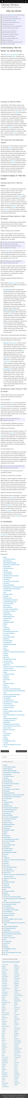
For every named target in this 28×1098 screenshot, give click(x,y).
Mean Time (6, 657)
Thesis (15, 1079)
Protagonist (4, 1060)
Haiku (15, 1016)
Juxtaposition (17, 1028)
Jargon (3, 1028)
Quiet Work (6, 638)
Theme (3, 1079)
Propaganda (5, 1059)
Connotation (5, 993)
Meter (3, 1035)
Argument (16, 981)
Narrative (16, 1038)
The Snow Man (7, 590)
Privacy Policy (12, 1097)
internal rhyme (6, 361)
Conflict (16, 992)
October (5, 709)
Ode (3, 1041)
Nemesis (4, 1040)
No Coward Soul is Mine (9, 696)
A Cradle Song (7, 733)
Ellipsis (16, 1002)
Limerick (4, 1029)
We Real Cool (6, 605)
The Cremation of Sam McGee (11, 581)
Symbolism (14, 310)
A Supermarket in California (10, 599)
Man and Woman (7, 607)
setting (10, 127)
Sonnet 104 (6, 687)
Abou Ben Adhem (8, 594)
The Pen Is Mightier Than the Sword (12, 711)
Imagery (4, 1023)
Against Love (6, 664)
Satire (3, 1067)
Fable (3, 1011)
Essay (3, 1005)
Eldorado (5, 739)
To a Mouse (6, 579)
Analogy (4, 971)
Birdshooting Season (8, 616)
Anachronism (5, 969)
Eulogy (3, 1007)
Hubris (3, 1019)
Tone (3, 1081)
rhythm (13, 207)
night (14, 20)
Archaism (16, 980)
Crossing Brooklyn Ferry (9, 601)
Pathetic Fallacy (18, 1048)
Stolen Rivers (6, 629)
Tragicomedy (5, 1083)
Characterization (6, 988)
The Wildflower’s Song (9, 740)
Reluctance (6, 620)
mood (23, 110)
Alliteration (6, 343)
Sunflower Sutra (7, 598)
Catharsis (16, 987)
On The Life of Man (8, 603)
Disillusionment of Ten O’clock (11, 724)
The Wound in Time (8, 663)
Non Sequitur (17, 1040)
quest (18, 516)
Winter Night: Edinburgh (9, 562)
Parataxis (16, 1047)
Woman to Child (7, 614)
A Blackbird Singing (8, 622)
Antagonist (4, 975)
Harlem (13, 162)
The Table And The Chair (9, 659)
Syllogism (16, 1072)
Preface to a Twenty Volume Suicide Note (14, 651)
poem (13, 56)
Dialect (3, 997)
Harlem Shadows (7, 573)
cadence (6, 209)
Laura (4, 648)
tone (23, 350)
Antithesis (16, 976)
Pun (15, 1060)
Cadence (16, 985)
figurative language (13, 282)
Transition (4, 1084)
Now (4, 681)
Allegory (4, 966)
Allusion (4, 968)
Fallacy (16, 1011)
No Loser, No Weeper (8, 633)
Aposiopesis (17, 978)
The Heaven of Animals (9, 611)
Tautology (16, 1078)
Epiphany (4, 1004)
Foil (15, 1012)
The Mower (6, 583)
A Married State (7, 618)
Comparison (5, 992)
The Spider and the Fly (9, 720)
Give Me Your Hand (8, 707)
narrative (3, 406)
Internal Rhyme (5, 1026)
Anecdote (16, 973)
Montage (16, 1035)
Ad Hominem (5, 964)
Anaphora (4, 973)
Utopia (15, 1084)
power (9, 147)
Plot (3, 1054)
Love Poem (6, 635)
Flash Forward (5, 1012)
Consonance (6, 369)
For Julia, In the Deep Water (10, 609)
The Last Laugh (7, 661)
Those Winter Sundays (9, 559)
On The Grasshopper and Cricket (12, 744)
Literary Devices (10, 5)
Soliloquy (4, 1069)
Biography (16, 983)
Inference (4, 1024)
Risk (4, 731)
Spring (5, 672)
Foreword (16, 1014)
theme (12, 402)
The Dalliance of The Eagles (10, 701)
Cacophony (4, 985)
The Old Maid (6, 698)
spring (2, 434)
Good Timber (6, 679)
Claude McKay (14, 54)
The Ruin (5, 655)
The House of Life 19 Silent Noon (12, 688)
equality (9, 504)
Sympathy (6, 596)
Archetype (4, 981)
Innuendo (16, 1024)
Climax (3, 990)
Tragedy (16, 1081)
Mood (3, 1036)
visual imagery (8, 250)
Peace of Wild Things (8, 637)
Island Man (6, 713)
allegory (11, 497)
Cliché (15, 988)
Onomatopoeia (17, 1041)
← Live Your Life (5, 751)
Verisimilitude (5, 1086)
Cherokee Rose (7, 642)
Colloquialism (17, 990)
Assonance (6, 357)
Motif (15, 1036)
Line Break (16, 1029)
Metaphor (5, 310)
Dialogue (16, 997)
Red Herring (5, 1062)
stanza (19, 196)
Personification (7, 289)
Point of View (5, 1057)
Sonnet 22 (6, 677)
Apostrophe (5, 980)
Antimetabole (5, 976)
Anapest (16, 971)
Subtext (16, 1071)
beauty (15, 133)
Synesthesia (5, 1076)
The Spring (6, 627)
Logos (3, 1031)
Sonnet (16, 1069)
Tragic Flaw (17, 1083)
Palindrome (17, 1043)
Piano (4, 625)
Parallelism (4, 1047)
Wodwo (5, 624)
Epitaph (16, 1004)
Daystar (5, 685)
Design (5, 737)
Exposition (16, 1009)
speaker (17, 112)
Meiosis (16, 1031)
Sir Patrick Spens (7, 640)
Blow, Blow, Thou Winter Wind (11, 564)
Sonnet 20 (6, 675)
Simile (15, 1067)
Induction (16, 1023)
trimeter (14, 205)
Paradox (16, 1045)
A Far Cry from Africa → (21, 751)
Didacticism (17, 999)
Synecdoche (17, 1074)
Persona (4, 1052)
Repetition (16, 1062)
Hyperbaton (17, 1019)
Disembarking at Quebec (9, 644)
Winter (7, 54)
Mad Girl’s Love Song (9, 729)
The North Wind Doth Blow (10, 718)
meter (8, 203)
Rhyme (16, 1064)
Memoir (4, 1033)
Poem (3, 1055)
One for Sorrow (7, 727)
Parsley (5, 746)
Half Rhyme (5, 1017)
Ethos (15, 1005)
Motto (3, 1038)
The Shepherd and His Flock (10, 631)
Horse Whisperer (7, 703)
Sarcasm (16, 1066)
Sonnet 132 (6, 735)
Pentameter (17, 1050)
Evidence (4, 1009)
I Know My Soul (7, 572)
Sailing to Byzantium (8, 585)
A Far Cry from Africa (8, 705)
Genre (3, 1016)
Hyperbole (4, 1021)
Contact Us (5, 1097)
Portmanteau (17, 1057)
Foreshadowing (5, 1014)
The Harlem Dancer (8, 568)
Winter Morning (7, 561)
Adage (15, 964)
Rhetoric (4, 1064)
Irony (15, 1026)
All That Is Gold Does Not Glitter (11, 694)
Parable (4, 1045)
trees (12, 15)
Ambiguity (16, 968)
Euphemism (17, 1007)
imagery (16, 110)
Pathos (3, 1050)
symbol (10, 313)
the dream (8, 510)
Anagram (16, 969)
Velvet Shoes (6, 612)
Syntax (3, 1078)
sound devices (4, 534)
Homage (16, 1017)
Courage (5, 742)
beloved (11, 433)
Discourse (4, 1000)
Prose (15, 1059)
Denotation (4, 995)
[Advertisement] (14, 85)
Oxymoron (4, 1043)
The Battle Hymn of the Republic (11, 588)
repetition (14, 343)
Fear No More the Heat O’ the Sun (12, 726)
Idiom (15, 1021)
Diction (3, 999)
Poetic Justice (17, 1055)
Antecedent (17, 975)
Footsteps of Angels (8, 683)
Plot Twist (16, 1054)
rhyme (22, 194)
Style (3, 1071)
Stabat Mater (6, 722)
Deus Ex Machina (18, 995)
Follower (5, 646)
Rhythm (4, 1066)
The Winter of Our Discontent (11, 575)
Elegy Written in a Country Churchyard (13, 586)
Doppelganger (17, 1000)
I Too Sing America (8, 700)
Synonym (16, 1076)
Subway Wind (7, 566)
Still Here (5, 653)
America (5, 570)
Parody (3, 1048)
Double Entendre (6, 1002)
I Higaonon (6, 650)
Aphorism (4, 978)
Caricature (4, 987)
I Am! (4, 592)
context (13, 160)
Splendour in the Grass (9, 670)
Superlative (4, 1072)
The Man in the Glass (8, 674)
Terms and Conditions (20, 1097)
